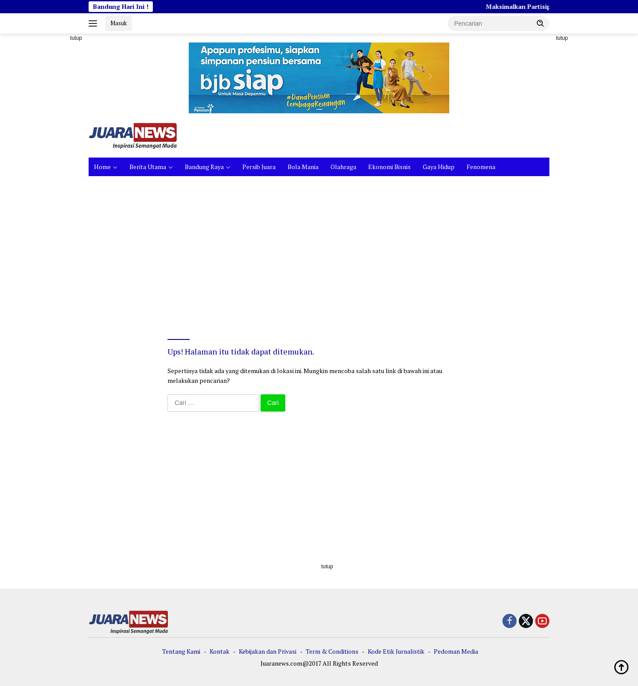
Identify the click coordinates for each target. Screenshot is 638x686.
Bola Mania (303, 166)
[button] (540, 23)
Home (102, 166)
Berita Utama (147, 166)
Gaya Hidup (439, 166)
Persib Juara (259, 166)
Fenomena (481, 166)
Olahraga (343, 166)
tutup (76, 38)
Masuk (118, 23)
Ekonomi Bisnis (389, 166)
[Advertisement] (48, 166)
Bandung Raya (204, 166)
